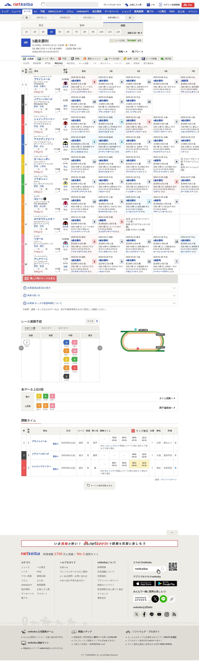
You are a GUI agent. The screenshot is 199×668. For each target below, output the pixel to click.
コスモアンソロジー (134, 132)
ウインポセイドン (105, 252)
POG (172, 11)
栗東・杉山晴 (40, 206)
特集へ (121, 51)
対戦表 (137, 63)
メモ (94, 63)
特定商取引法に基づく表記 (110, 589)
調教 (75, 59)
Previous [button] (21, 348)
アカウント (42, 593)
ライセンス (102, 593)
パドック (118, 63)
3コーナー (47, 328)
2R (34, 32)
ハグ (182, 152)
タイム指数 (84, 63)
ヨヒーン (38, 199)
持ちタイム (105, 63)
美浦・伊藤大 (40, 86)
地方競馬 (96, 11)
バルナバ (102, 192)
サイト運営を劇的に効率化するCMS (150, 644)
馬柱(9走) (71, 63)
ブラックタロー (104, 112)
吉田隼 (65, 87)
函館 (123, 25)
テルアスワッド (159, 152)
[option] (60, 357)
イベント (192, 11)
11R (110, 32)
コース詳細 (117, 40)
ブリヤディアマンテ (79, 192)
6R (68, 32)
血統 (128, 63)
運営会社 (101, 598)
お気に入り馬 (43, 589)
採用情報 (101, 567)
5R (59, 32)
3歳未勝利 (76, 80)
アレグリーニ (41, 259)
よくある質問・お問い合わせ (73, 576)
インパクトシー (159, 92)
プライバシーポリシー (108, 580)
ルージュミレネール (161, 252)
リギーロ (38, 239)
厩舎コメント (91, 59)
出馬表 (28, 59)
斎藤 (65, 266)
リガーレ (156, 192)
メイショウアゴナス (79, 92)
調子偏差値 (148, 63)
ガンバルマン (186, 252)
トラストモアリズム (79, 252)
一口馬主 (161, 11)
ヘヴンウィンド (104, 92)
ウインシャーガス (78, 112)
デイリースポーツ (169, 479)
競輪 (187, 5)
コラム (69, 11)
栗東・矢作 (39, 146)
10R (101, 32)
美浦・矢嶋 (39, 126)
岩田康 (65, 226)
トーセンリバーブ (133, 212)
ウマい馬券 (26, 576)
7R (76, 32)
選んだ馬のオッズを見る (39, 278)
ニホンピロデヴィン (189, 132)
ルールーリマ (76, 212)
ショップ (126, 11)
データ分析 (111, 59)
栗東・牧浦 (39, 266)
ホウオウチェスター (44, 219)
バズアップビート (160, 132)
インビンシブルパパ (111, 446)
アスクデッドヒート (44, 139)
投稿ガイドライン (105, 585)
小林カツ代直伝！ (89, 644)
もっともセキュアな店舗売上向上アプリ (152, 637)
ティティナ (75, 172)
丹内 (65, 187)
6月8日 (65, 17)
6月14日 (89, 17)
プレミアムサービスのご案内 (73, 571)
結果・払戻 (130, 59)
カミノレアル (131, 112)
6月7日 (42, 17)
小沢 (65, 206)
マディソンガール (160, 212)
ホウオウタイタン (105, 212)
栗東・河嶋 (39, 186)
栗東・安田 (39, 226)
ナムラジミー (131, 92)
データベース (111, 11)
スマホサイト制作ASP (145, 640)
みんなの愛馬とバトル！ (43, 637)
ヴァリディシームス (134, 172)
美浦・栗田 (39, 246)
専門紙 (48, 63)
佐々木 (65, 246)
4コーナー (63, 328)
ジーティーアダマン (161, 271)
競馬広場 (41, 576)
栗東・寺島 (39, 106)
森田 (65, 106)
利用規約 (101, 576)
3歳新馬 (157, 260)
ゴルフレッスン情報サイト (94, 640)
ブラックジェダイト (189, 92)
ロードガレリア (187, 192)
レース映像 (149, 59)
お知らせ (64, 567)
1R (26, 32)
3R (43, 32)
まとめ (181, 11)
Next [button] (99, 348)
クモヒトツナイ (132, 271)
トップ (4, 11)
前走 (55, 444)
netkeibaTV (83, 11)
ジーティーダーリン (106, 152)
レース (27, 11)
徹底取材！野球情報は (95, 637)
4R (51, 32)
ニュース (16, 11)
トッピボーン (131, 192)
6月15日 (113, 17)
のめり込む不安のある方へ (72, 580)
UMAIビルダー (55, 11)
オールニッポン (42, 159)
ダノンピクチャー (133, 252)
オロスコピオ (103, 132)
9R (93, 32)
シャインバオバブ (78, 132)
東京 (41, 25)
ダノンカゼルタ (77, 152)
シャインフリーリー (44, 119)
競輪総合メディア (43, 648)
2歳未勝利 (158, 180)
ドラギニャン (41, 179)
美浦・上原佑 (40, 166)
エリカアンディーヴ (106, 232)
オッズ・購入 (46, 59)
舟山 (65, 167)
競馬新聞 (138, 11)
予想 (42, 11)
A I (35, 11)
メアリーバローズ (43, 99)
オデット (129, 152)
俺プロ (150, 11)
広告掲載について (105, 571)
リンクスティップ (78, 232)
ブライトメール (42, 79)
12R (118, 32)
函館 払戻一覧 (134, 33)
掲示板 (165, 59)
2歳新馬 (184, 80)
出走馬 (26, 63)
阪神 (82, 25)
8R (84, 32)
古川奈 (65, 147)
